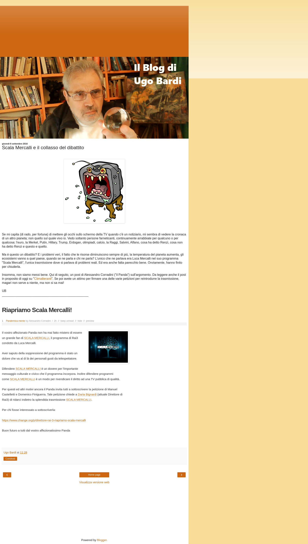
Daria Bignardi (87, 394)
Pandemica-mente (15, 321)
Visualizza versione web (94, 482)
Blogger (102, 540)
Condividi (10, 458)
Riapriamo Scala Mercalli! (37, 309)
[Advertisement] (94, 30)
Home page (94, 474)
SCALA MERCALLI (36, 338)
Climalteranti (42, 278)
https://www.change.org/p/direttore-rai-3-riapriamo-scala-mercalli (44, 420)
